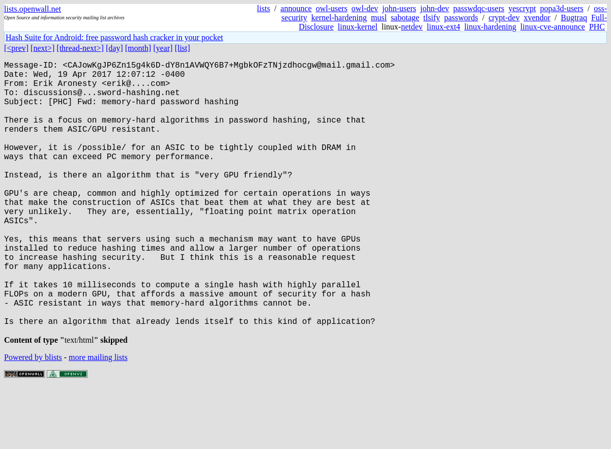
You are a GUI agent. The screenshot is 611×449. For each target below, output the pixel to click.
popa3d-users (561, 8)
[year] (162, 48)
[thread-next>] (80, 48)
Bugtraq (574, 17)
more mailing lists (98, 418)
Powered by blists (33, 418)
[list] (182, 48)
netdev (412, 26)
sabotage (405, 17)
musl (379, 17)
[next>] (42, 48)
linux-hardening (490, 26)
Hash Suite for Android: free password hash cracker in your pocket (114, 37)
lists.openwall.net (32, 9)
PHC (597, 26)
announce (295, 8)
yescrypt (522, 8)
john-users (399, 8)
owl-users (331, 8)
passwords (461, 17)
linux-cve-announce (552, 26)
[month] (138, 48)
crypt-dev (503, 17)
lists (263, 8)
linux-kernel (357, 26)
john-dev (434, 8)
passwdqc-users (478, 8)
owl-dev (365, 8)
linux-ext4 (443, 26)
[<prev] (16, 48)
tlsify (431, 17)
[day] (114, 48)
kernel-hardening (339, 17)
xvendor (536, 17)
